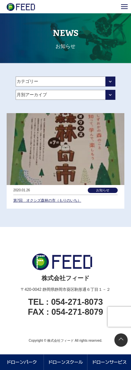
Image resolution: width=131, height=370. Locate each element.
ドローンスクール (65, 362)
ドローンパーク (22, 362)
